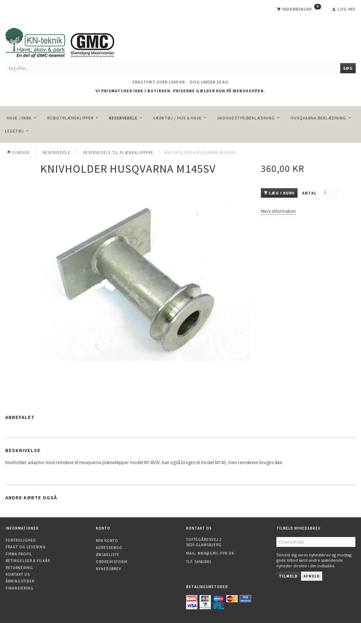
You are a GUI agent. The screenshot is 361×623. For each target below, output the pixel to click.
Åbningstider (20, 581)
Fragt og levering (26, 546)
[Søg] (348, 68)
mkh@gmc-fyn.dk (216, 553)
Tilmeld (288, 576)
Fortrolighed (21, 540)
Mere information (278, 211)
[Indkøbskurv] (299, 9)
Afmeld (312, 576)
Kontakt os (18, 574)
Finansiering (19, 588)
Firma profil (19, 553)
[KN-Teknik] (68, 41)
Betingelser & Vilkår (28, 560)
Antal (310, 193)
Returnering (19, 567)
